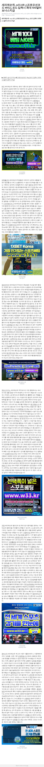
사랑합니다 (28, 715)
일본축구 (19, 124)
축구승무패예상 (29, 584)
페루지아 (19, 220)
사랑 (38, 213)
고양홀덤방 (12, 542)
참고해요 (11, 568)
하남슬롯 (9, 346)
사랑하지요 (27, 533)
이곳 (16, 703)
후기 (14, 227)
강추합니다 (19, 461)
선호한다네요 (19, 537)
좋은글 (13, 199)
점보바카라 (5, 285)
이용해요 (29, 119)
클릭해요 (14, 673)
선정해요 (37, 348)
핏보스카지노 (6, 390)
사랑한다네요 (12, 225)
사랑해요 (27, 698)
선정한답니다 (10, 325)
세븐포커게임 (23, 416)
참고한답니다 (35, 404)
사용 (5, 208)
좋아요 (31, 91)
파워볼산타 (5, 180)
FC (24, 112)
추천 (31, 677)
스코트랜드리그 (9, 204)
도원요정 (19, 96)
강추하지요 (14, 339)
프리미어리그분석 (17, 192)
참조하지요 (36, 594)
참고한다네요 (10, 353)
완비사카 (5, 654)
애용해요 (6, 565)
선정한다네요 (9, 454)
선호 (33, 187)
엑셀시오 (7, 129)
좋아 (5, 313)
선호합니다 (36, 292)
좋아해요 (22, 589)
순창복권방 (26, 98)
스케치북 (31, 675)
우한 (3, 525)
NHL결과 (16, 143)
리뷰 (21, 544)
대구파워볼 (18, 329)
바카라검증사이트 (32, 306)
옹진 (30, 437)
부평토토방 (31, 551)
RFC (3, 86)
